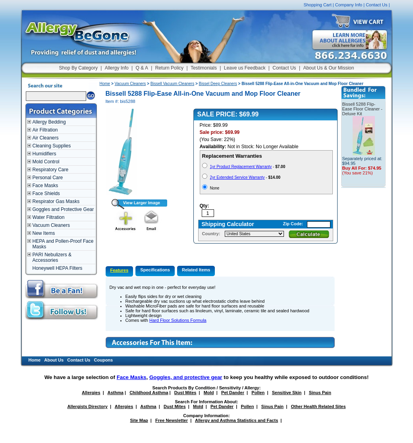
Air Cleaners (46, 138)
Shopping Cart (317, 4)
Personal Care (48, 177)
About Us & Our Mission (328, 68)
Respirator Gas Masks (56, 201)
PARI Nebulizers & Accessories (52, 257)
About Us (54, 360)
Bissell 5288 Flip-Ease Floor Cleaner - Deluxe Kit (362, 109)
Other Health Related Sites (318, 406)
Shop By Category (78, 68)
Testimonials (204, 68)
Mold (209, 392)
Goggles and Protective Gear (63, 209)
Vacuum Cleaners (51, 225)
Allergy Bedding (49, 122)
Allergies (91, 392)
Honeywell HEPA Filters (58, 268)
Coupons (103, 360)
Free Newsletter (171, 420)
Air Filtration (45, 130)
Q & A (142, 68)
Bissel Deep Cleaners (218, 83)
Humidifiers (44, 154)
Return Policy (169, 68)
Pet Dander (232, 392)
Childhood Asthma (148, 392)
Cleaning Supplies (52, 146)
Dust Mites (185, 392)
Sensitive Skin (287, 392)
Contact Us (376, 4)
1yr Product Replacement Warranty (241, 166)
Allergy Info (117, 68)
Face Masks (45, 185)
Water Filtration (49, 217)
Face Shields (46, 193)
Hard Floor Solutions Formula (177, 320)
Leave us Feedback (245, 68)
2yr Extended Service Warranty (237, 177)
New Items (44, 233)
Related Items (196, 269)
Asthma (116, 392)
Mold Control (46, 161)
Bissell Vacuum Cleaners (172, 83)
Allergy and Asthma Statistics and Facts (236, 420)
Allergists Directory (87, 406)
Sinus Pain (320, 392)
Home (105, 83)
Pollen (257, 392)
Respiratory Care (51, 169)
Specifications (155, 269)
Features (119, 270)
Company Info (348, 4)
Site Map (139, 420)
